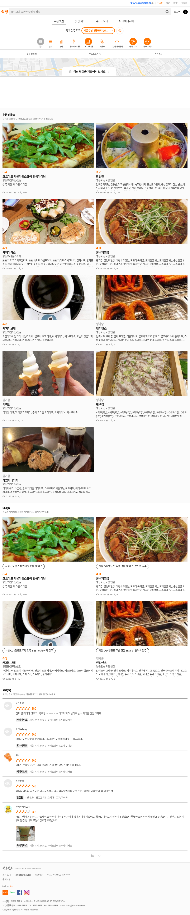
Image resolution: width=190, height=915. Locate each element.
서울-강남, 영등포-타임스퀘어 (97, 30)
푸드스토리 (95, 53)
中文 (175, 3)
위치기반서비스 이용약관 (58, 875)
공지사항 (6, 879)
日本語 (184, 3)
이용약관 (39, 875)
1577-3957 (37, 905)
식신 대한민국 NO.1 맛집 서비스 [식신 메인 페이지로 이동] (4, 11)
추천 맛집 (32, 53)
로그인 (177, 12)
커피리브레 (22, 771)
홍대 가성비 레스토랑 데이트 (25, 11)
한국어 (160, 3)
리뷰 (158, 53)
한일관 (19, 797)
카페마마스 (22, 720)
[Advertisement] (95, 92)
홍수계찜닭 (22, 745)
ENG (168, 3)
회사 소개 (7, 875)
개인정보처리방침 (23, 875)
